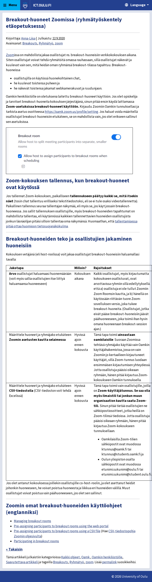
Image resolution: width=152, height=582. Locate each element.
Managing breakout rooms (32, 521)
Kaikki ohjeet (70, 557)
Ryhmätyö (46, 43)
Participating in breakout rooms (36, 541)
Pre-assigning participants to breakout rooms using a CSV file (57, 531)
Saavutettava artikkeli (22, 562)
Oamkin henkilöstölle (107, 557)
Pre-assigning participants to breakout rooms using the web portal (61, 526)
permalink (109, 562)
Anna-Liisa (28, 38)
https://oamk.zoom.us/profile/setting (71, 111)
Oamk (85, 557)
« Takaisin (14, 549)
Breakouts (29, 43)
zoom (59, 43)
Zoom (10, 55)
